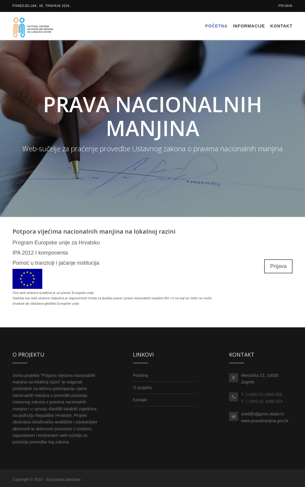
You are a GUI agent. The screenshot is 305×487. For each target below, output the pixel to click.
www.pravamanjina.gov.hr (264, 420)
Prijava (285, 5)
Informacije (249, 26)
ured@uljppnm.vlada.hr (262, 414)
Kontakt (281, 26)
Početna (216, 26)
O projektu (142, 387)
